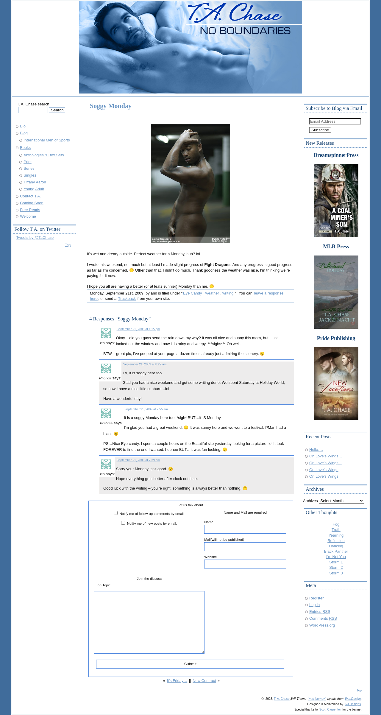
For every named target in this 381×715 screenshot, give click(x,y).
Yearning (336, 535)
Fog (336, 524)
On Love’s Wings (323, 470)
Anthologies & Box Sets (44, 155)
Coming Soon (31, 203)
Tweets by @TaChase (35, 237)
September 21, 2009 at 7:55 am (146, 409)
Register (316, 598)
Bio (23, 126)
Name (245, 527)
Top (68, 245)
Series (29, 168)
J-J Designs (353, 704)
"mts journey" (317, 698)
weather (212, 293)
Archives (310, 501)
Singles (30, 175)
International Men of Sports (47, 140)
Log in (314, 604)
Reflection (336, 540)
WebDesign (353, 698)
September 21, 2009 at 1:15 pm (138, 329)
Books (25, 147)
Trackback (127, 298)
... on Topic (102, 585)
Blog (24, 133)
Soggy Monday (111, 106)
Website (245, 561)
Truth (336, 529)
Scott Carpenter (330, 709)
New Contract (204, 680)
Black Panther (336, 551)
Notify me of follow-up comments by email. (152, 513)
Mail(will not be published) (245, 544)
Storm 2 (336, 567)
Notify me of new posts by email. (152, 523)
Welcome (28, 216)
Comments (323, 618)
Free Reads (30, 210)
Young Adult (34, 189)
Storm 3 (336, 573)
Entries (319, 611)
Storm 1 (336, 562)
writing (227, 293)
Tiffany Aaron (35, 182)
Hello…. (316, 449)
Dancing (336, 546)
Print (28, 162)
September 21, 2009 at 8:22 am (145, 364)
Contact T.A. (30, 196)
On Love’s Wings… (325, 456)
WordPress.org (322, 625)
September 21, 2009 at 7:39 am (138, 460)
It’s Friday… (177, 680)
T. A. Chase (282, 698)
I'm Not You (336, 556)
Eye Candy (192, 293)
